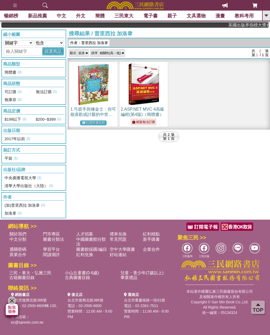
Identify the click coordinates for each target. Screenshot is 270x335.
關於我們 (17, 234)
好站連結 (118, 254)
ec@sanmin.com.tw (27, 322)
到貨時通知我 (93, 123)
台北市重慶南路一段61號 (144, 300)
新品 (37, 15)
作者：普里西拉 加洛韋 (89, 43)
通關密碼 (17, 249)
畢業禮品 (128, 277)
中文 (61, 15)
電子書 (150, 15)
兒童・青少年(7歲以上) (142, 273)
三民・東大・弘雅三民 (30, 273)
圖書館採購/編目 (91, 249)
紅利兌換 (84, 254)
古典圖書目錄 (77, 277)
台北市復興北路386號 (29, 300)
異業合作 (17, 254)
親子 (172, 15)
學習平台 (51, 249)
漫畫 (220, 15)
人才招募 (84, 234)
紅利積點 (151, 234)
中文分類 (17, 239)
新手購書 (151, 239)
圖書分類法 (53, 239)
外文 (80, 15)
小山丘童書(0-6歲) (82, 273)
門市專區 (51, 234)
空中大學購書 (122, 249)
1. (93, 114)
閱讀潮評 (51, 254)
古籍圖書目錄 (22, 277)
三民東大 (123, 15)
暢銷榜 (11, 15)
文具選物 (196, 15)
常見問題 (118, 239)
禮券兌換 (118, 234)
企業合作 (151, 249)
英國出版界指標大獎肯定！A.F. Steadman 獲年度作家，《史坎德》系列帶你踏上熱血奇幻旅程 (252, 25)
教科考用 (244, 15)
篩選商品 (53, 51)
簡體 (100, 15)
